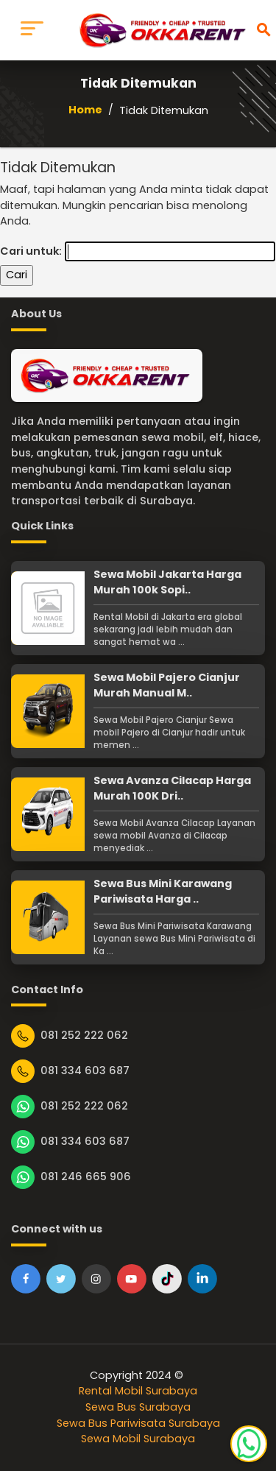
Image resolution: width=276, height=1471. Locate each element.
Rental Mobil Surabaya (138, 1390)
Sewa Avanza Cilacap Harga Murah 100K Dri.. (172, 788)
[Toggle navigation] (32, 30)
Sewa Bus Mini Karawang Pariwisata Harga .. (162, 891)
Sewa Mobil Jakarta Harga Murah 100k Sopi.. (167, 582)
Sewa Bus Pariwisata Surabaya (138, 1423)
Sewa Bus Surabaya (138, 1407)
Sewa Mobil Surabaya (138, 1438)
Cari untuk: (31, 251)
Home (85, 109)
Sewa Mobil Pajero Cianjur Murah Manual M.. (166, 685)
